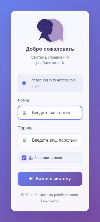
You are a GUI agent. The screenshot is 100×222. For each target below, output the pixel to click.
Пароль (25, 128)
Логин (23, 100)
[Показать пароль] (75, 140)
